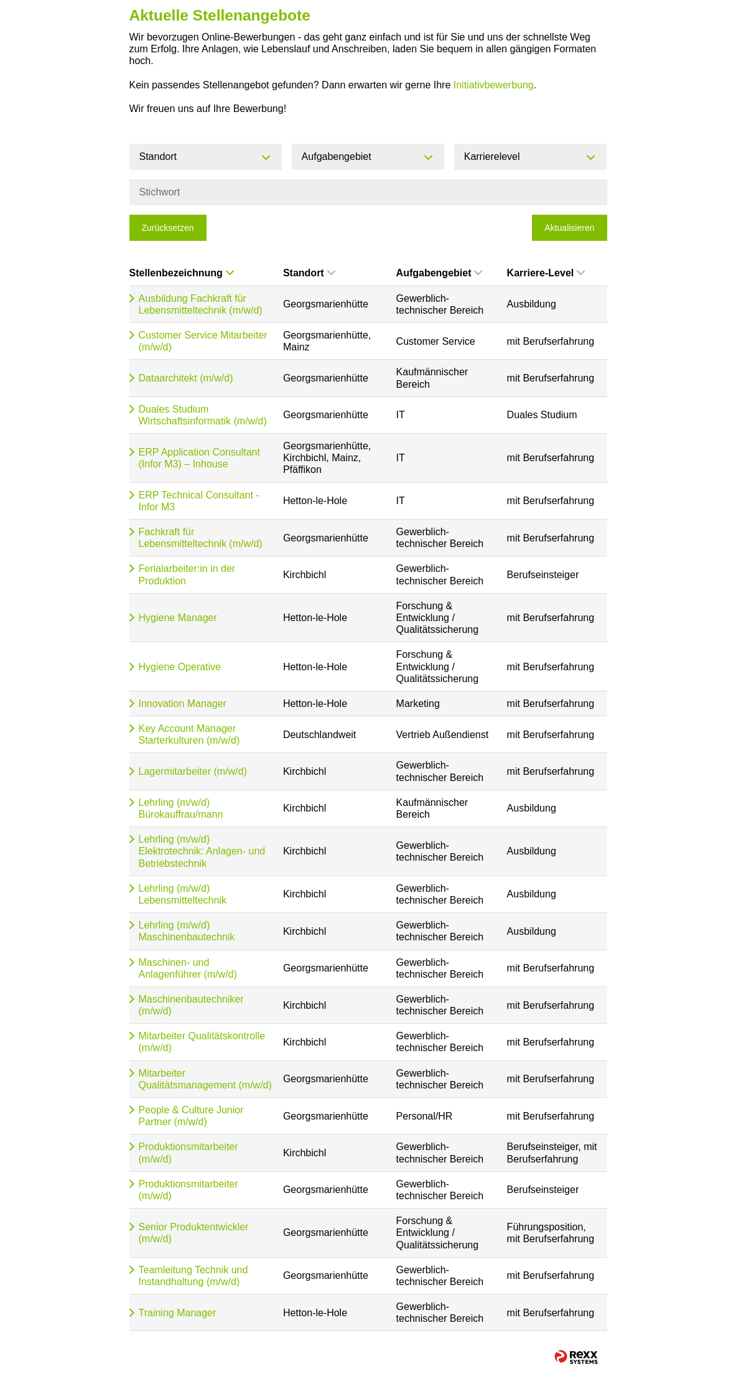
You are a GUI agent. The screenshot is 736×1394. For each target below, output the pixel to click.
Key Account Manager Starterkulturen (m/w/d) (189, 734)
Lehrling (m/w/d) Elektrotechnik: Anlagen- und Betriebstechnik (202, 851)
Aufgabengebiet (439, 273)
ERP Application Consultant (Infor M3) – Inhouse (199, 458)
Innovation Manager (182, 703)
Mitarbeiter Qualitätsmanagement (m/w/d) (205, 1079)
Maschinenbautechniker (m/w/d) (191, 1005)
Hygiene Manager (178, 617)
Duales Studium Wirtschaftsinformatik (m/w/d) (203, 415)
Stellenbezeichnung (181, 273)
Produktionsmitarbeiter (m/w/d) (188, 1152)
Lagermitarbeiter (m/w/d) (193, 771)
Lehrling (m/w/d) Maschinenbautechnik (187, 931)
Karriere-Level (546, 273)
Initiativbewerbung (494, 85)
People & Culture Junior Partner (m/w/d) (191, 1116)
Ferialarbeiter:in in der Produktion (187, 574)
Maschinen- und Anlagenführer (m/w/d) (188, 968)
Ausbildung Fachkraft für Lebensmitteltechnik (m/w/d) (201, 304)
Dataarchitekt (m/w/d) (186, 378)
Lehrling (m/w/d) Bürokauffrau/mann (181, 808)
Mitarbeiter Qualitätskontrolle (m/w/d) (202, 1042)
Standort (309, 273)
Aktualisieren (569, 228)
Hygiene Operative (180, 667)
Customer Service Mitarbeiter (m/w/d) (203, 341)
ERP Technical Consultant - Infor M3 (199, 501)
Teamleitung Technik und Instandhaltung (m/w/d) (193, 1276)
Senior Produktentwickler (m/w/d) (194, 1233)
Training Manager (178, 1312)
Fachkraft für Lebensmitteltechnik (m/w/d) (201, 537)
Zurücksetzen (168, 228)
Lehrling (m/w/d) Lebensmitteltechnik (182, 894)
